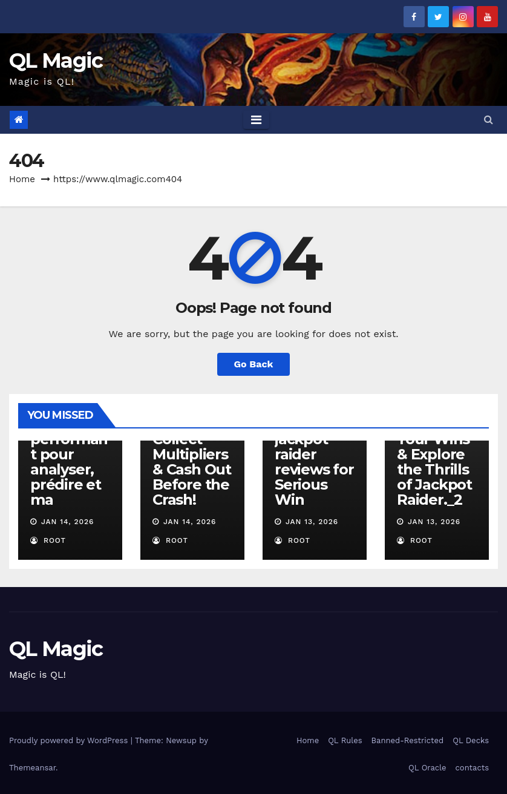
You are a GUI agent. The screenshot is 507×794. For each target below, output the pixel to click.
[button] (488, 119)
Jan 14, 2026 (67, 521)
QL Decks (471, 740)
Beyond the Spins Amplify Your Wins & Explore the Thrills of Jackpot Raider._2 (434, 446)
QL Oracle (427, 767)
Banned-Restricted (407, 740)
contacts (472, 767)
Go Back (253, 364)
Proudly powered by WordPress (70, 740)
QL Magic (55, 60)
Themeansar (32, 767)
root (48, 540)
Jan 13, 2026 (312, 521)
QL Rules (345, 740)
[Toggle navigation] (256, 120)
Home (22, 179)
